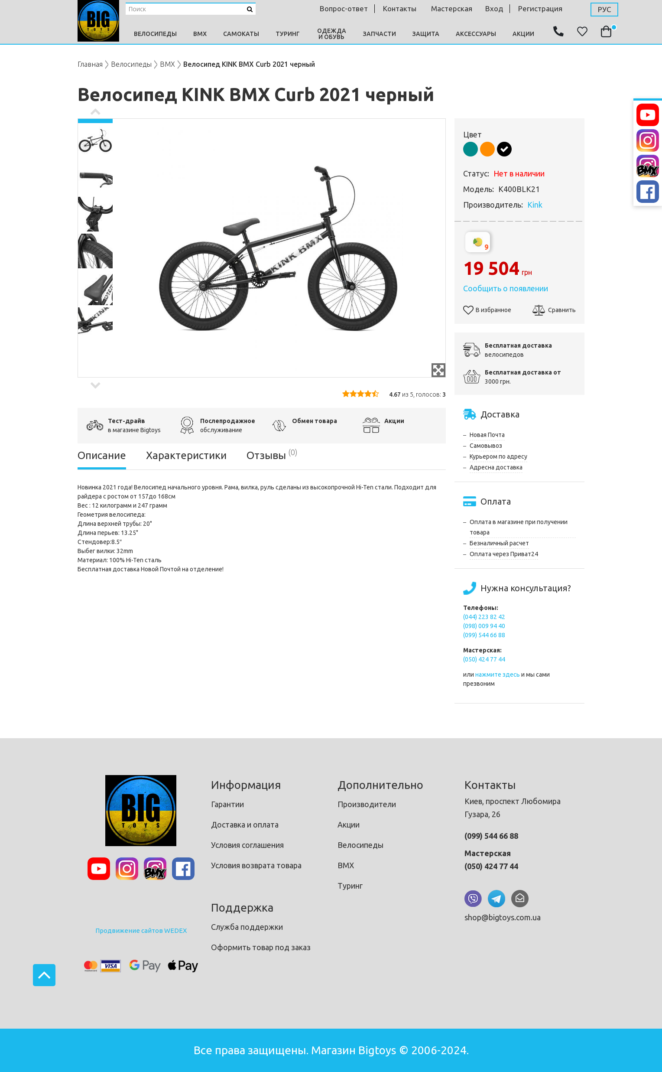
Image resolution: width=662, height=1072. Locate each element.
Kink (534, 204)
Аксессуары (476, 33)
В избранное (487, 310)
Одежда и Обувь (331, 33)
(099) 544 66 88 (484, 635)
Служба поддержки (247, 926)
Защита (425, 33)
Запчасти (379, 33)
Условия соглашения (247, 845)
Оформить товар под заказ (261, 947)
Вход (494, 8)
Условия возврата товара (256, 865)
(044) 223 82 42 (484, 616)
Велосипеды (155, 33)
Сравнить (554, 310)
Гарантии (227, 804)
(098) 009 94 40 (484, 625)
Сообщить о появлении (505, 288)
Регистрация (540, 8)
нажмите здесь (497, 674)
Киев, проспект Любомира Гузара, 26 (512, 807)
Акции (523, 33)
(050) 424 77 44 (484, 659)
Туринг (288, 33)
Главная (90, 64)
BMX (200, 33)
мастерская (451, 8)
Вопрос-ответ (344, 8)
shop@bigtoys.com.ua (502, 917)
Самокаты (241, 33)
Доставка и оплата (245, 824)
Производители (366, 804)
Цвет (472, 134)
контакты (399, 8)
